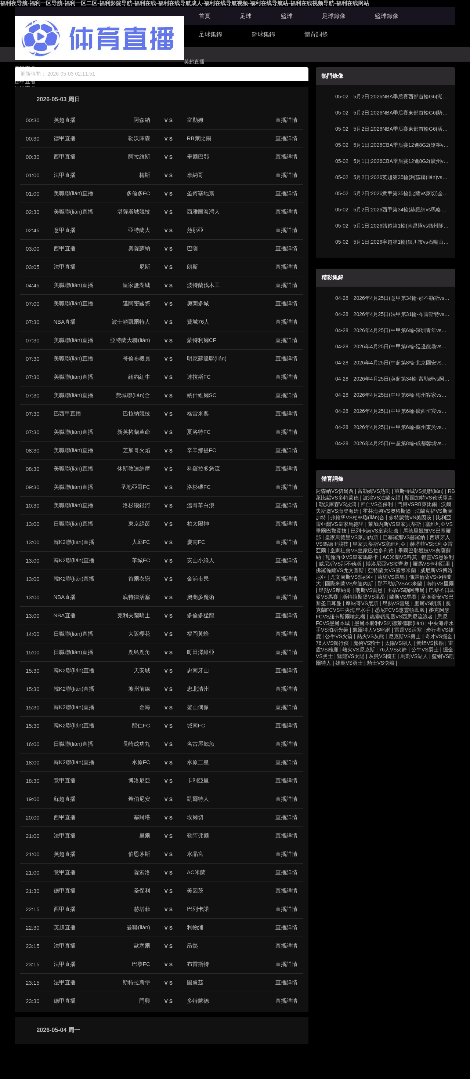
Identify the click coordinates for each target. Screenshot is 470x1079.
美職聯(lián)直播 (73, 193)
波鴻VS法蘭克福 (382, 498)
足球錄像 (334, 16)
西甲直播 (65, 156)
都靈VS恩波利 (437, 557)
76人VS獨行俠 (332, 643)
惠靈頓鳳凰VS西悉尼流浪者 (401, 617)
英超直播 (194, 62)
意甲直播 (65, 230)
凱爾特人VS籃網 (371, 630)
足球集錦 (210, 34)
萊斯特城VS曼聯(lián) (419, 491)
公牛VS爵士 (425, 650)
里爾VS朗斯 (428, 603)
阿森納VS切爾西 (335, 491)
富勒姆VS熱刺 (374, 491)
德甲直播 (65, 138)
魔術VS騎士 (367, 643)
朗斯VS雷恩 (369, 590)
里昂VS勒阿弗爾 (406, 590)
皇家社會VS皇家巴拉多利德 (362, 550)
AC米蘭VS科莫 (400, 557)
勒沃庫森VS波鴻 (338, 504)
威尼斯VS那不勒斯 (340, 564)
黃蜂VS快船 (430, 643)
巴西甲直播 (67, 413)
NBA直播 (65, 322)
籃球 (287, 16)
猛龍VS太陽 (351, 656)
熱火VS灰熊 (370, 636)
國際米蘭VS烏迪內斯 (349, 583)
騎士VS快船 (381, 663)
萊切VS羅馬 (391, 577)
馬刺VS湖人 (414, 656)
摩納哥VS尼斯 (362, 603)
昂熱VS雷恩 (396, 603)
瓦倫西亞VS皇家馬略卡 (351, 557)
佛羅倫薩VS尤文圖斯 (340, 570)
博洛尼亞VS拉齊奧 (387, 564)
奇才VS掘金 (439, 636)
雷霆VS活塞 (408, 630)
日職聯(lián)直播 (73, 523)
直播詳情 (286, 120)
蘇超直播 (65, 799)
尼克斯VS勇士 (404, 636)
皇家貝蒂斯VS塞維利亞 (379, 544)
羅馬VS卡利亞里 (432, 564)
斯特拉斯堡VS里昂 (363, 597)
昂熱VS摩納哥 (335, 590)
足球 (246, 16)
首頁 (204, 16)
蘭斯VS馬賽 (403, 597)
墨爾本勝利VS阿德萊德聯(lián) (389, 623)
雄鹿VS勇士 (349, 663)
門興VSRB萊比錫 (417, 504)
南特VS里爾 (440, 583)
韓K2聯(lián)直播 (74, 542)
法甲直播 (65, 175)
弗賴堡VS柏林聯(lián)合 (357, 517)
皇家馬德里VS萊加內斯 (351, 537)
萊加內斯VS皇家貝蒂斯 (394, 524)
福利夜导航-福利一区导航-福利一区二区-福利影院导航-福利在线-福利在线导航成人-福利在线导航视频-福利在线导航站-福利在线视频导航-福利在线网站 (184, 3)
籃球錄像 (386, 16)
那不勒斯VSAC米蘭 (399, 583)
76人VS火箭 (393, 650)
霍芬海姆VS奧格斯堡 (387, 511)
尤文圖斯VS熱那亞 (351, 577)
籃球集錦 (263, 34)
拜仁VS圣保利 (377, 504)
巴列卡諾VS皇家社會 (375, 531)
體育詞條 (316, 34)
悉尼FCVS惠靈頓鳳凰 (399, 610)
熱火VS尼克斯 (358, 650)
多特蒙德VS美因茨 (410, 517)
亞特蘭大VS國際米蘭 (392, 570)
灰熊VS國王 (382, 656)
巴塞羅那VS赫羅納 (404, 537)
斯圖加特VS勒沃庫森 (429, 498)
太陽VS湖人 (398, 643)
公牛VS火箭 (338, 636)
